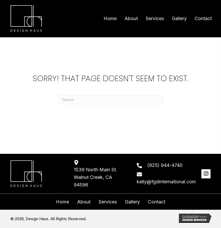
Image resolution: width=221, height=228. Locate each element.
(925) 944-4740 (165, 165)
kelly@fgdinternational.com (166, 181)
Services (108, 202)
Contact (156, 202)
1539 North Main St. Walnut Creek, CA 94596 (95, 177)
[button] (206, 173)
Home (62, 202)
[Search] (110, 99)
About (83, 202)
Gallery (132, 202)
